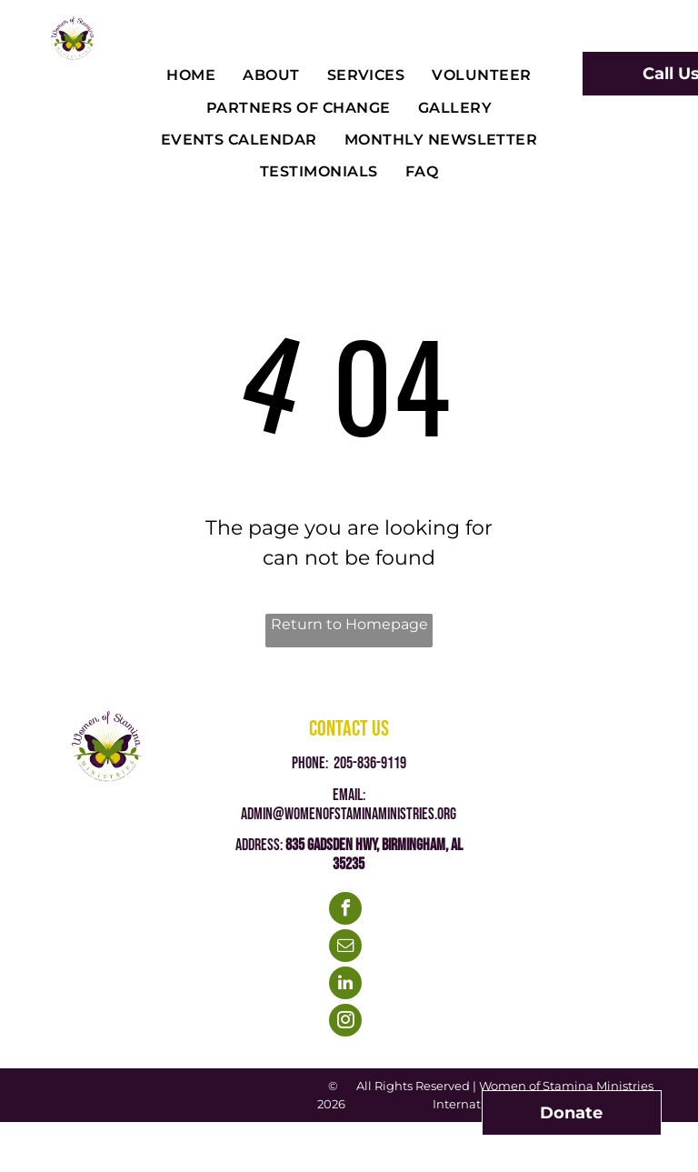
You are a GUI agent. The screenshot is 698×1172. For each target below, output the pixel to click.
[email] (345, 948)
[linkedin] (345, 985)
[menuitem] (191, 76)
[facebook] (345, 910)
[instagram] (345, 1022)
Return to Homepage (349, 624)
